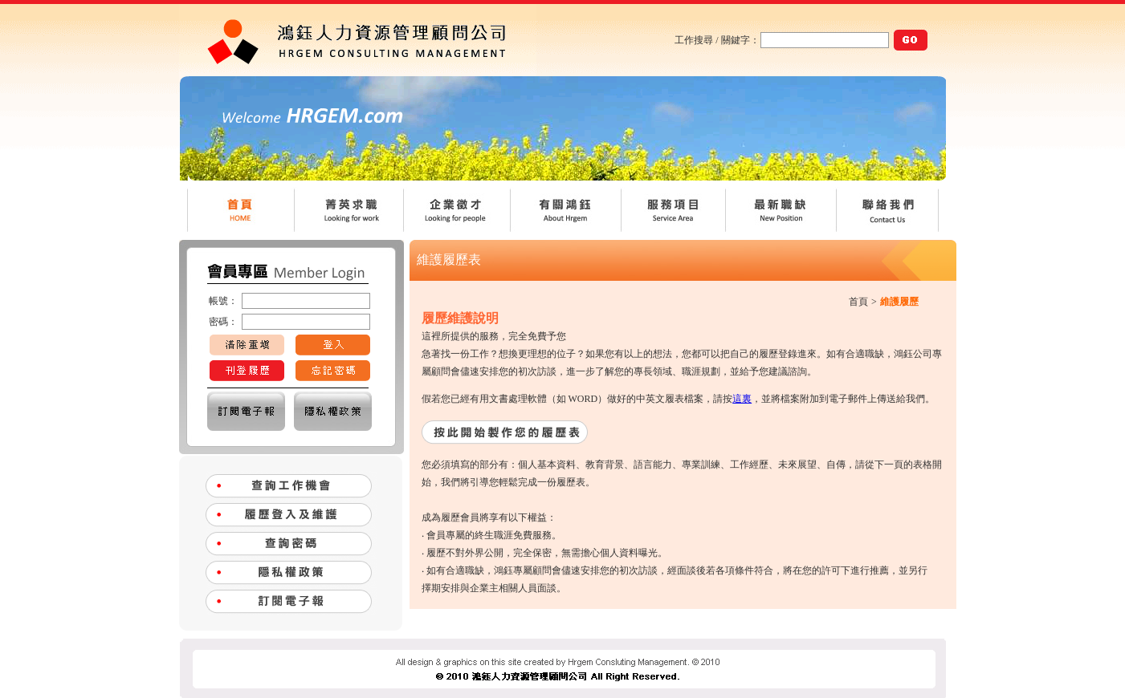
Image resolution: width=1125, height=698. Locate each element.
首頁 (858, 301)
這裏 (742, 398)
